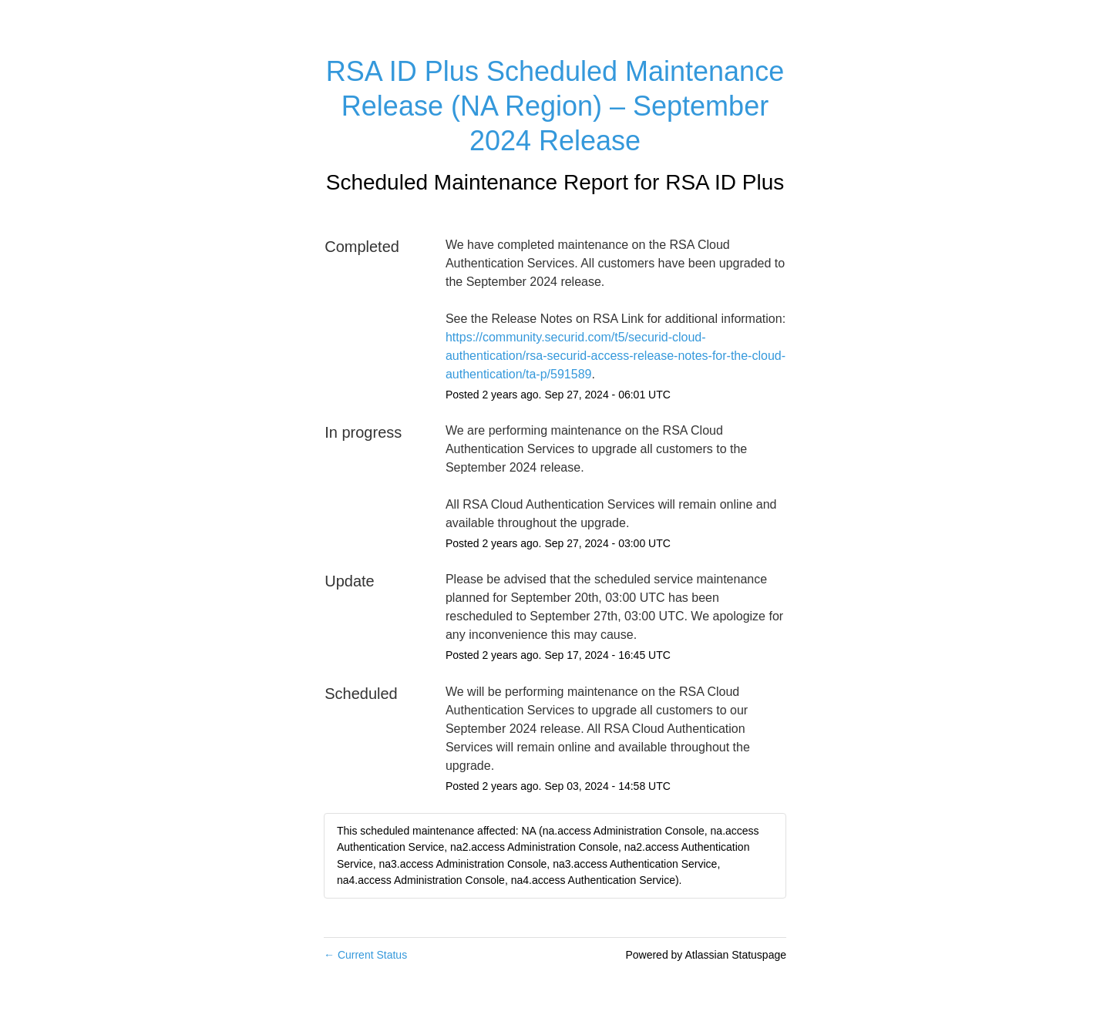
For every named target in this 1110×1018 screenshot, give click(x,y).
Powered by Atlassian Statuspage (705, 955)
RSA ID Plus (724, 182)
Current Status (365, 955)
